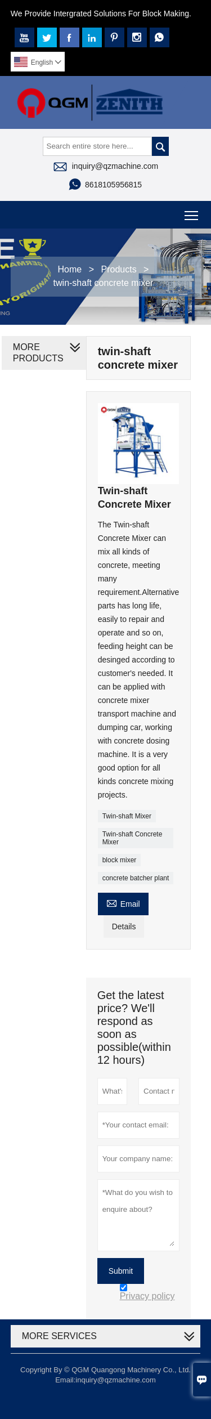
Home (70, 269)
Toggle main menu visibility (192, 211)
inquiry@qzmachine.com (115, 166)
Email (123, 902)
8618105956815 (113, 184)
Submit (121, 1270)
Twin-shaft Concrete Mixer (132, 838)
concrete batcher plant (135, 878)
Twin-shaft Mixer (126, 816)
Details (124, 926)
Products (119, 269)
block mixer (119, 860)
